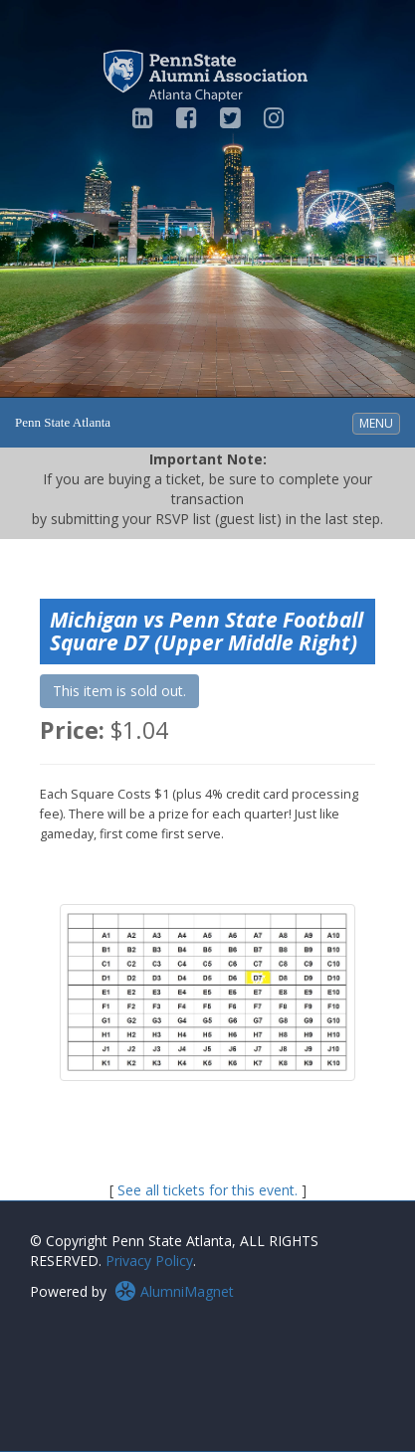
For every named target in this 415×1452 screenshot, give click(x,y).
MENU (379, 423)
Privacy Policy (149, 1260)
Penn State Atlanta (62, 422)
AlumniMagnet (174, 1291)
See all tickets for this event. (207, 1189)
